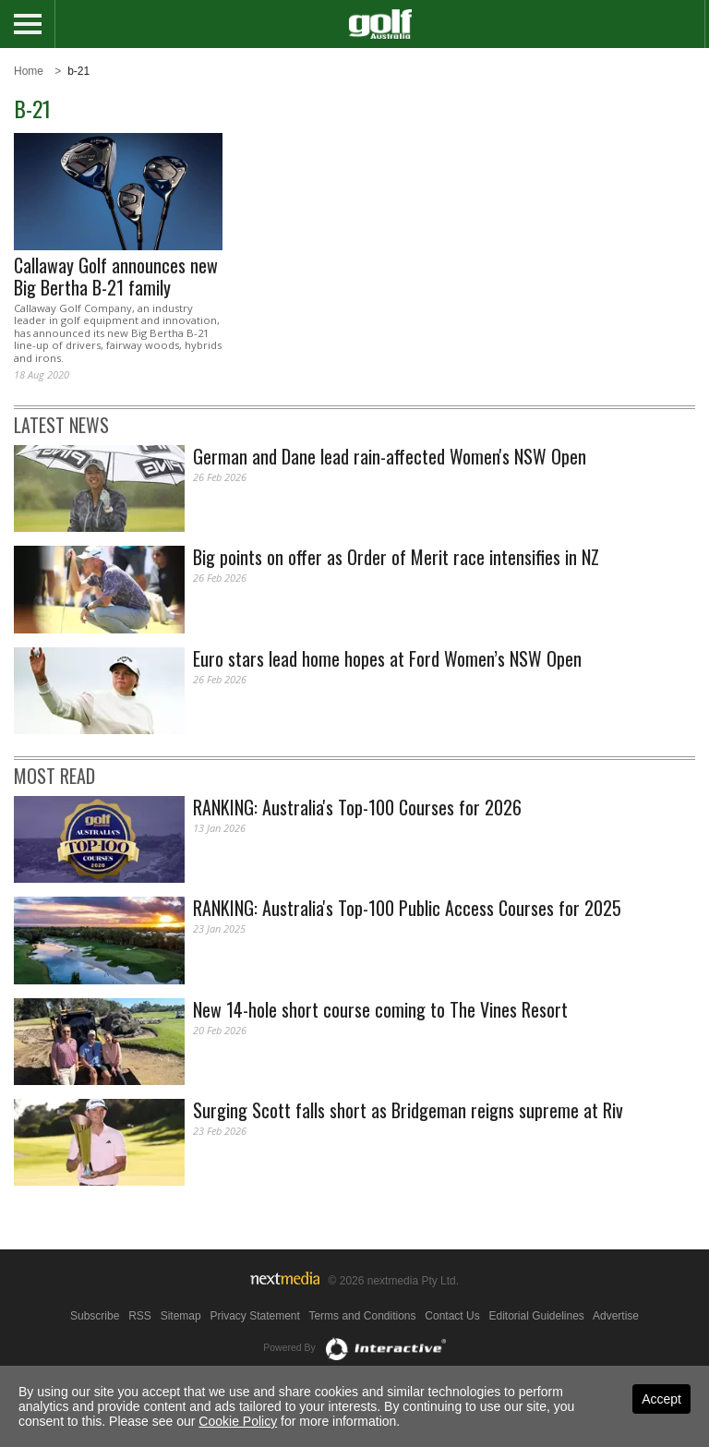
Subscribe (94, 1315)
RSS (139, 1315)
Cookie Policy (237, 1421)
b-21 (78, 71)
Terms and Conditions (361, 1315)
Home (28, 71)
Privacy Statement (254, 1315)
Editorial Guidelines (535, 1315)
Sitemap (181, 1315)
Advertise (616, 1315)
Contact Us (452, 1315)
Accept (661, 1399)
